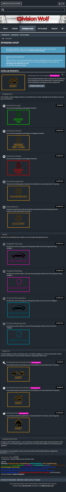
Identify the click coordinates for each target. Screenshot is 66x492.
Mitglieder (42, 29)
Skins (4, 234)
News (5, 29)
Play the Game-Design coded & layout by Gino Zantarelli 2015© (25, 483)
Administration (9, 439)
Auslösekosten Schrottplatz (38, 76)
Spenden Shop (27, 29)
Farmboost (7, 94)
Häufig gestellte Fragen (32, 480)
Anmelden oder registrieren (11, 3)
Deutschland (11, 453)
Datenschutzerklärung (8, 480)
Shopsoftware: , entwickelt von (33, 486)
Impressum (20, 480)
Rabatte (6, 351)
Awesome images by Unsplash (49, 483)
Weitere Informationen (37, 51)
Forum (14, 29)
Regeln (54, 29)
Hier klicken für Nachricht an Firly (17, 64)
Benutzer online (7, 457)
